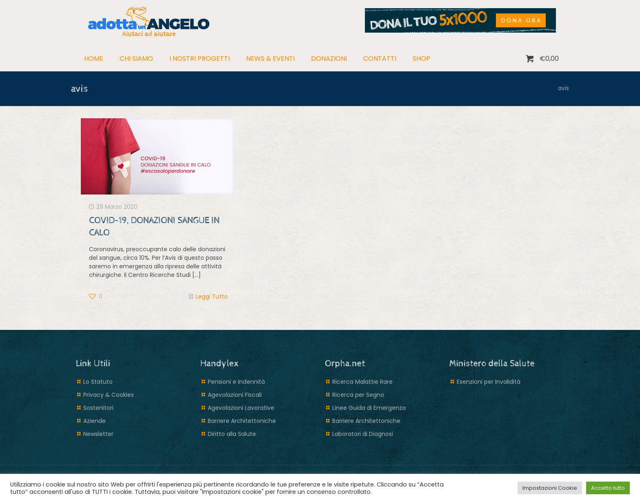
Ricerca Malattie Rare (362, 382)
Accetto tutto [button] (608, 488)
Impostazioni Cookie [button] (549, 488)
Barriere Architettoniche (242, 421)
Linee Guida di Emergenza (369, 408)
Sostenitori (98, 408)
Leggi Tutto (212, 296)
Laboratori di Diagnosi (362, 434)
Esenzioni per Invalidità (488, 382)
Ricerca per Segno (358, 395)
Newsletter (98, 434)
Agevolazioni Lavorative (241, 408)
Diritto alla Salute (232, 434)
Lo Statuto (98, 382)
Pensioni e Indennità (236, 382)
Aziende (94, 421)
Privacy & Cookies (108, 395)
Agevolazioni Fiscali (235, 395)
